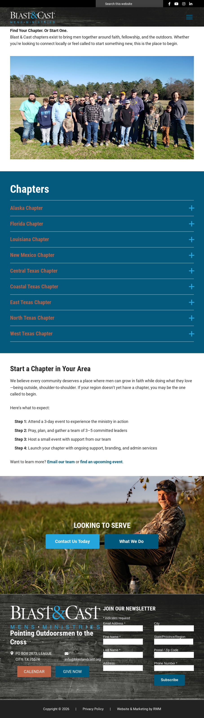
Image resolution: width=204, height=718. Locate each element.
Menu (189, 17)
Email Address (114, 623)
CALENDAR (34, 671)
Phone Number (165, 663)
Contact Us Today (72, 541)
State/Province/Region (169, 636)
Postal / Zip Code (166, 650)
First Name (112, 636)
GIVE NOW (72, 671)
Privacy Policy (93, 709)
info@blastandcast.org (83, 659)
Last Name (111, 650)
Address (109, 663)
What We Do (132, 541)
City (157, 623)
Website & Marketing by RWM (139, 709)
